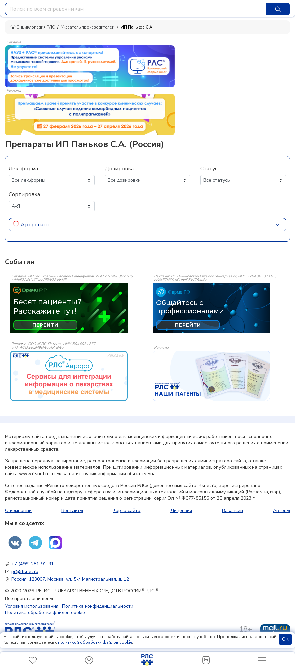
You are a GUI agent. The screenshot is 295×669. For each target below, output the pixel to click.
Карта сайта (126, 510)
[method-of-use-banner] (90, 65)
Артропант (35, 224)
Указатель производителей (87, 27)
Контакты (72, 510)
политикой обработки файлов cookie (95, 642)
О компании (18, 510)
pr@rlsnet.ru (24, 571)
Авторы (281, 510)
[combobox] (135, 9)
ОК (285, 639)
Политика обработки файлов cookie (45, 612)
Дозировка (119, 168)
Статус (208, 168)
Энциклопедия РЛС (32, 27)
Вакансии (232, 510)
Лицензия (181, 510)
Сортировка (24, 194)
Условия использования (31, 606)
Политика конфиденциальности (97, 606)
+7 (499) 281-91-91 (32, 564)
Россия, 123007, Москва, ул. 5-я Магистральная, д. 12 (70, 579)
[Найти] (278, 9)
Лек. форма (23, 168)
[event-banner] (69, 376)
